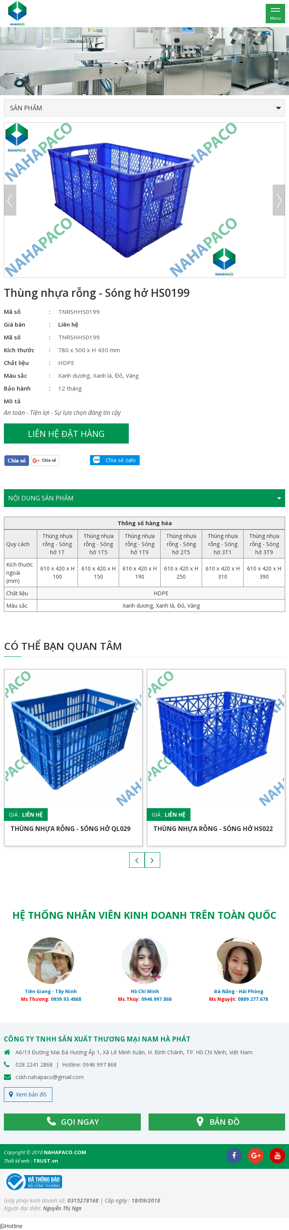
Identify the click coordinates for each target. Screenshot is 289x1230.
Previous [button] (10, 200)
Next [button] (279, 200)
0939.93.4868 (66, 999)
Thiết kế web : (18, 1160)
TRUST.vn (45, 1160)
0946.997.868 (156, 999)
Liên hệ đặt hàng (66, 433)
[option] (144, 61)
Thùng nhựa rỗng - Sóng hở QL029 (70, 828)
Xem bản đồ (31, 1094)
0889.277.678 (253, 999)
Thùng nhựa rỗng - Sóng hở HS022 (213, 828)
